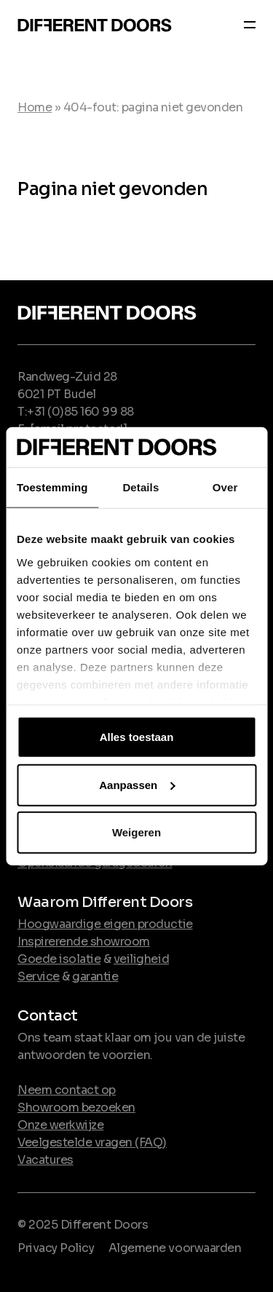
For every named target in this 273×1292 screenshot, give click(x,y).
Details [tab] (140, 487)
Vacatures (45, 1160)
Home (34, 107)
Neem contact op (66, 1090)
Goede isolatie (58, 959)
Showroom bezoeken (76, 1107)
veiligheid (141, 959)
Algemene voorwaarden (174, 1248)
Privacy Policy (55, 1248)
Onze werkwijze (60, 1125)
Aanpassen (137, 784)
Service (38, 976)
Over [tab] (225, 487)
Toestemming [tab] (52, 487)
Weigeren (136, 832)
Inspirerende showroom (83, 941)
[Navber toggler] (245, 26)
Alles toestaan (137, 737)
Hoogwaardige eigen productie (105, 924)
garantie (95, 976)
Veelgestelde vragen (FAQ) (92, 1142)
